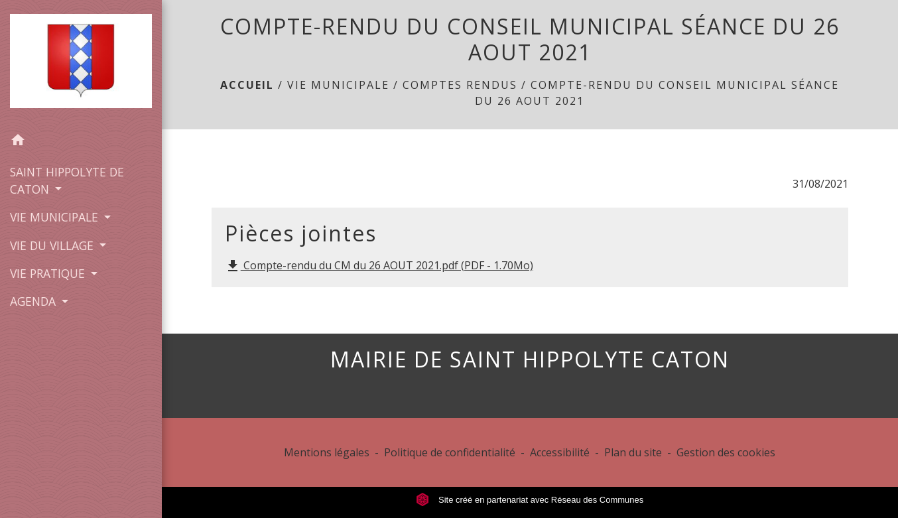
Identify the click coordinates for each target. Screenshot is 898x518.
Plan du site (633, 452)
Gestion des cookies (725, 452)
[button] (81, 142)
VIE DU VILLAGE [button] (53, 245)
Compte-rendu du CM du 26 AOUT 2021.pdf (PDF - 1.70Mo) (379, 266)
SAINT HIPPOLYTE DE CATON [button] (67, 180)
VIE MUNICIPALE (338, 85)
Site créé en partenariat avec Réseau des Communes (529, 500)
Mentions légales (326, 452)
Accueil (247, 85)
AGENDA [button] (34, 301)
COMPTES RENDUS (460, 85)
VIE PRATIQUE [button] (49, 273)
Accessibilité (560, 452)
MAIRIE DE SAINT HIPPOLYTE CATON (530, 359)
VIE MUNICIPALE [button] (55, 217)
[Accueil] (81, 64)
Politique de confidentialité (449, 452)
